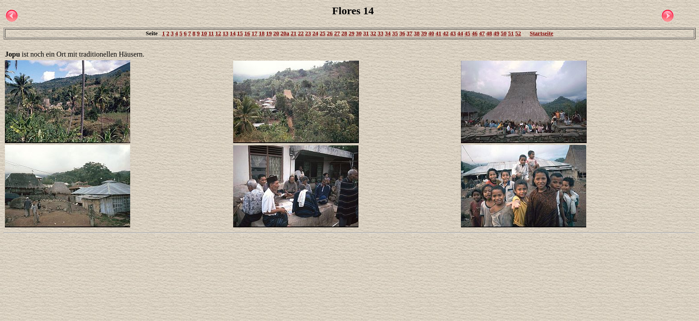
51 (511, 33)
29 (351, 33)
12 (218, 33)
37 (409, 33)
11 (211, 33)
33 (380, 33)
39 (424, 33)
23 (308, 33)
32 (373, 33)
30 (359, 33)
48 (489, 33)
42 (445, 33)
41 (438, 33)
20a (284, 33)
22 (301, 33)
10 (204, 33)
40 (431, 33)
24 (315, 33)
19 (269, 33)
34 (388, 33)
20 (276, 33)
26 (330, 33)
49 (496, 33)
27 (337, 33)
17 (254, 33)
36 (402, 33)
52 (518, 33)
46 (474, 33)
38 (416, 33)
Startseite (541, 33)
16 (247, 33)
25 (322, 33)
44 (460, 33)
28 (344, 33)
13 (225, 33)
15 (240, 33)
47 (482, 33)
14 (233, 33)
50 (503, 33)
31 (366, 33)
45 (467, 33)
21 (293, 33)
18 (262, 33)
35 (395, 33)
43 (453, 33)
